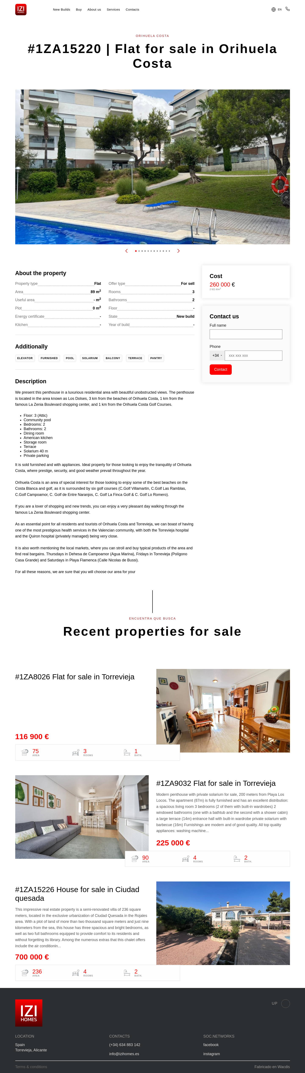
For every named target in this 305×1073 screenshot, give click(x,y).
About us (94, 9)
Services (113, 9)
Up (281, 1003)
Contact (220, 369)
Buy (79, 9)
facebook (211, 1045)
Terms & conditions (31, 1067)
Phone (215, 346)
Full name (218, 325)
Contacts (132, 9)
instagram (211, 1054)
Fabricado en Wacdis (272, 1067)
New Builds (61, 9)
